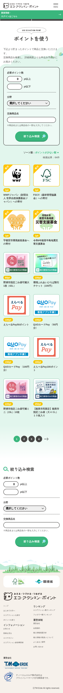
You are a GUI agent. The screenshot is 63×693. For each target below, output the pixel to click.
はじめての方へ (9, 611)
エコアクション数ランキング (44, 610)
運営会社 (36, 623)
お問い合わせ (38, 647)
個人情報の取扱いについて (43, 637)
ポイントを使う (9, 620)
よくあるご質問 (39, 642)
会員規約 (36, 628)
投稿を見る (7, 633)
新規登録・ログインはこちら (9, 15)
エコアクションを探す (11, 615)
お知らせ (6, 629)
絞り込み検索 (32, 136)
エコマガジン (8, 638)
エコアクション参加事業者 (13, 642)
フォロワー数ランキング (42, 615)
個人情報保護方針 (40, 633)
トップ (5, 606)
